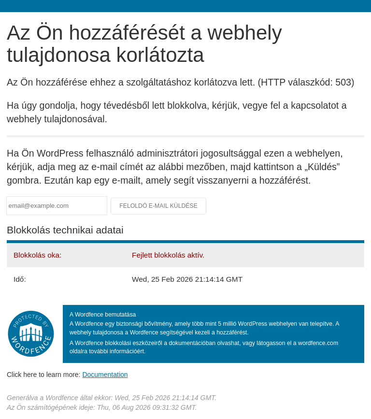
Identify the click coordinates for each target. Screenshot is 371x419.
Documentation (105, 374)
